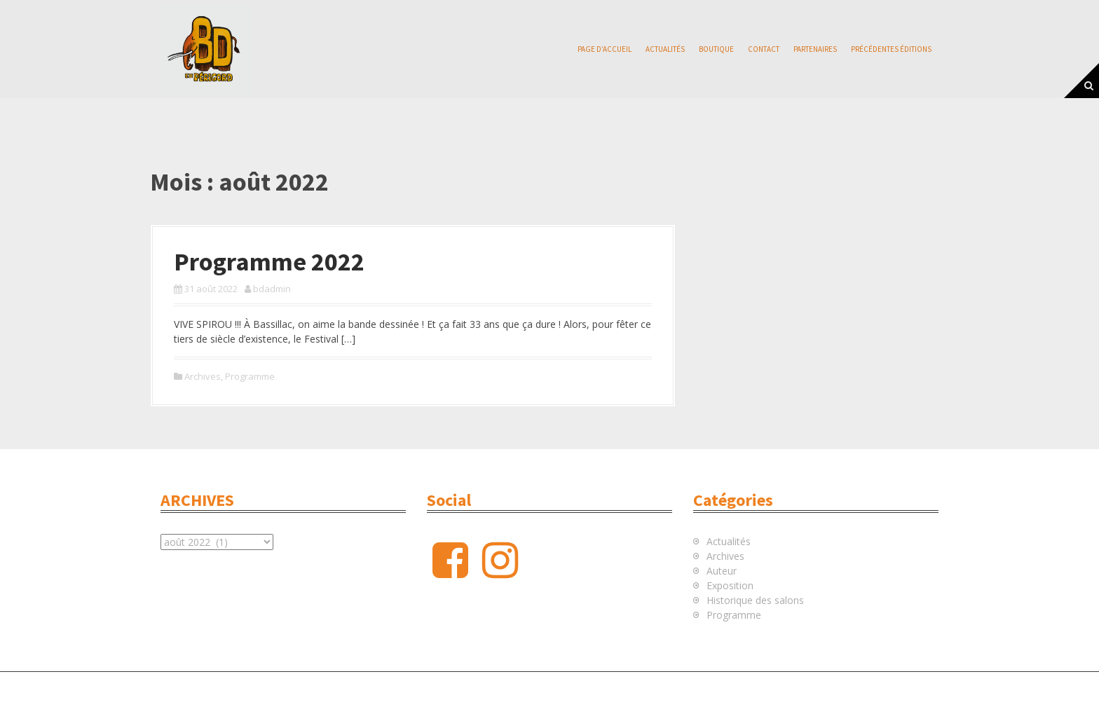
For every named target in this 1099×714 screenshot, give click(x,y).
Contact (763, 49)
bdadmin (272, 288)
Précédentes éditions (891, 49)
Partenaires (815, 49)
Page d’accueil (605, 49)
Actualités (665, 49)
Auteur (721, 570)
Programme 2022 (269, 261)
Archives (202, 376)
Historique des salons (755, 600)
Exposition (729, 585)
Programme (250, 376)
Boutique (716, 49)
